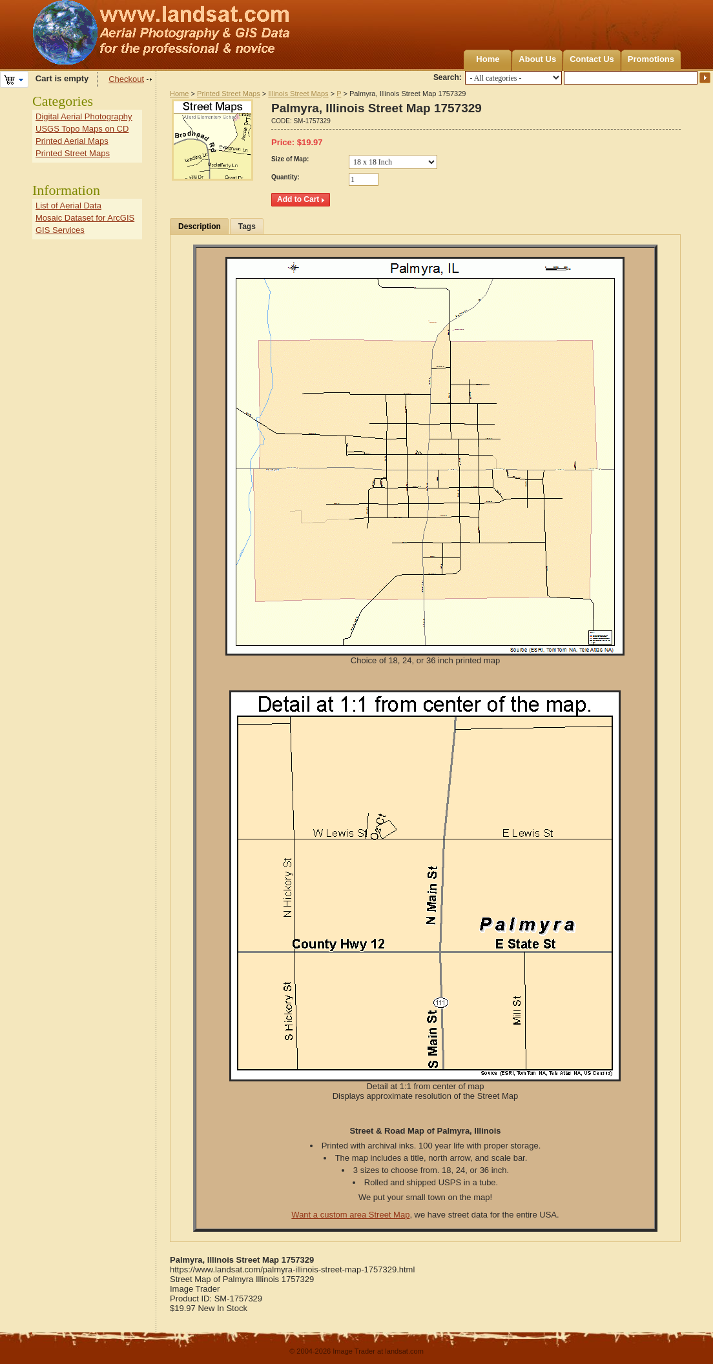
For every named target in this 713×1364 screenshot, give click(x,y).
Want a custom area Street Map (350, 1214)
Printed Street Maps (228, 93)
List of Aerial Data (68, 205)
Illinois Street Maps (298, 93)
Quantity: (285, 177)
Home (487, 59)
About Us (537, 59)
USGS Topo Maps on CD (82, 129)
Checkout (126, 79)
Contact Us (592, 59)
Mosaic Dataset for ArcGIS (85, 218)
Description (199, 226)
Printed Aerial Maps (72, 141)
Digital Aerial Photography (84, 116)
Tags (247, 226)
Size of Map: (290, 159)
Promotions (651, 59)
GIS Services (60, 230)
